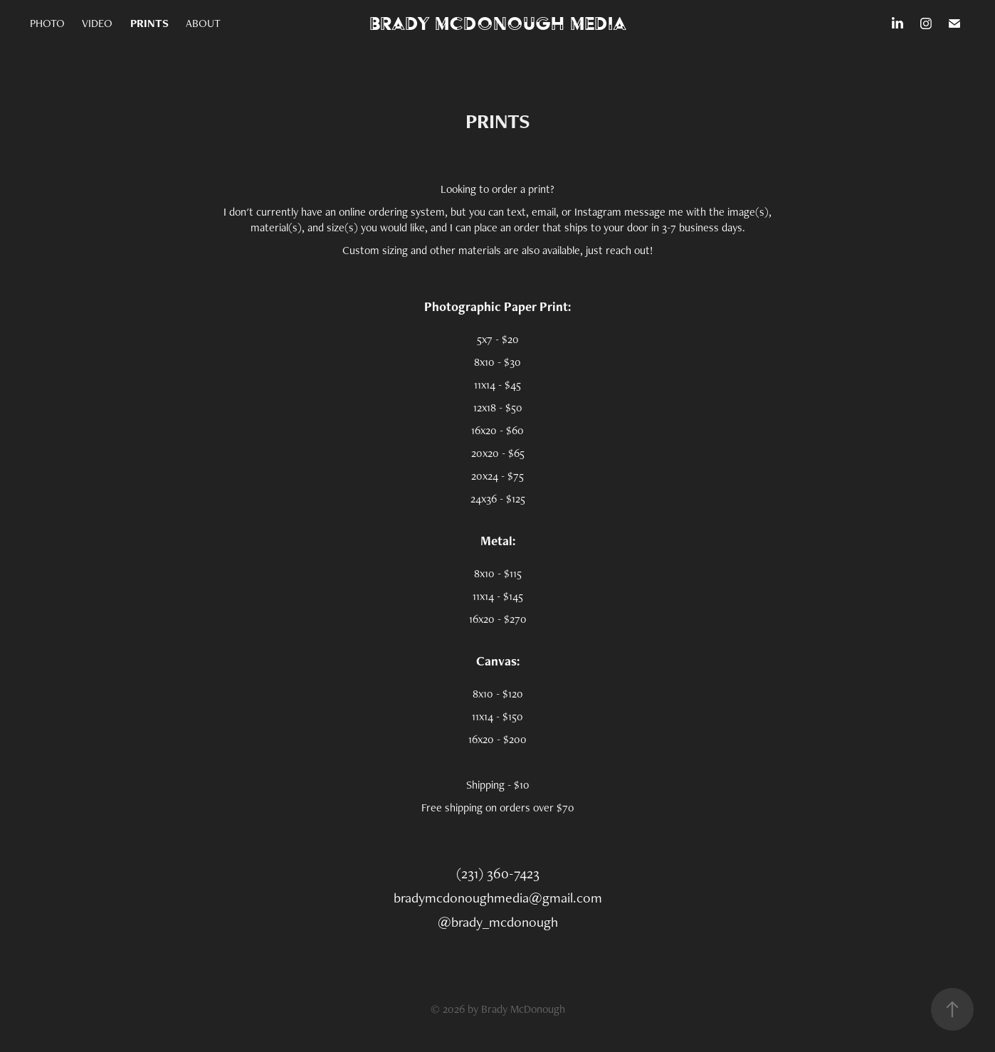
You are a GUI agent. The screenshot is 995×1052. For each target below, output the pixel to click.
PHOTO (47, 23)
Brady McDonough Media (497, 23)
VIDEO (97, 23)
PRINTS (149, 23)
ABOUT (203, 23)
